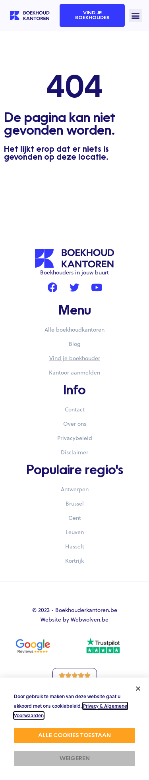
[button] (135, 15)
